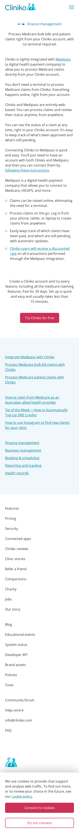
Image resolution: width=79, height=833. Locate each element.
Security (11, 528)
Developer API (16, 654)
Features (12, 508)
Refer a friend (16, 569)
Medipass (63, 59)
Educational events (20, 634)
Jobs (8, 599)
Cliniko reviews (16, 548)
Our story (12, 609)
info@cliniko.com (18, 720)
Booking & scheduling (22, 458)
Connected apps (18, 538)
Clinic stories (15, 559)
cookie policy (22, 796)
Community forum (19, 700)
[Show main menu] (71, 7)
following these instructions (27, 170)
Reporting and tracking (23, 465)
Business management (23, 450)
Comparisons (15, 579)
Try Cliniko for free (39, 318)
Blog (8, 624)
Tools (9, 685)
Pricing (10, 518)
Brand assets (15, 664)
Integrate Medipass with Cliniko (30, 357)
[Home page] (11, 762)
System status (16, 644)
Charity (10, 589)
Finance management (39, 24)
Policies (11, 675)
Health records (17, 473)
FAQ (8, 730)
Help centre (14, 710)
